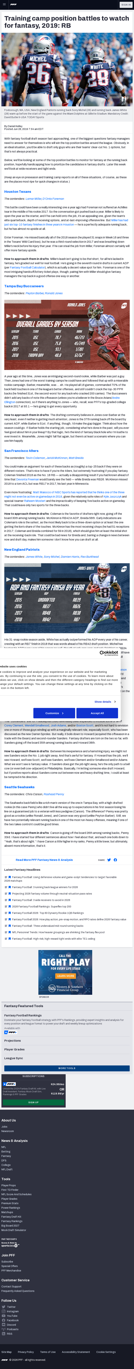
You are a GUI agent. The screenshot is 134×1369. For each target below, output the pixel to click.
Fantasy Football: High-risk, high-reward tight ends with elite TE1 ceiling (49, 938)
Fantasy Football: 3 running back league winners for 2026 (41, 887)
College (6, 1165)
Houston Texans (17, 191)
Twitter (11, 1307)
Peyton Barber (35, 293)
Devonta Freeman (27, 479)
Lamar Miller (33, 198)
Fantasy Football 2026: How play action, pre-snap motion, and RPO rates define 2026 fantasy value (65, 919)
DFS (3, 1160)
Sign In (126, 5)
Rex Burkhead (90, 556)
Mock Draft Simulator (13, 1230)
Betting (5, 1151)
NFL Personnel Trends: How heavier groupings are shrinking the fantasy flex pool (54, 932)
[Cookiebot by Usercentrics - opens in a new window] (114, 653)
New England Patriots (22, 549)
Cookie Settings (106, 1352)
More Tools (66, 1068)
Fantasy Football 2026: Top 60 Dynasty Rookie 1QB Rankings (44, 913)
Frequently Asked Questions (17, 1291)
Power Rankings (10, 1207)
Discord (11, 1325)
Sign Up (33, 1102)
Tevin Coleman (35, 457)
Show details (114, 701)
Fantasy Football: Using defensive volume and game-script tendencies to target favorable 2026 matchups (60, 879)
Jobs (4, 1126)
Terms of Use (48, 1352)
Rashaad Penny (54, 794)
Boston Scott (84, 725)
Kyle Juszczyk (112, 496)
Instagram (13, 1311)
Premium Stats (9, 1203)
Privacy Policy (26, 1352)
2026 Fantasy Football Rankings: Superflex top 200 (37, 906)
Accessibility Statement (76, 1352)
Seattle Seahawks (19, 787)
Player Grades (9, 1199)
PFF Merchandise (11, 1270)
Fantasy (6, 1156)
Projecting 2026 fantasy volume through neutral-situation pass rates (48, 893)
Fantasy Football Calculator (27, 267)
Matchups (7, 1212)
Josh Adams (58, 725)
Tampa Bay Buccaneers (24, 286)
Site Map (6, 1352)
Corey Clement (13, 725)
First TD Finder (9, 1190)
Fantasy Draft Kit (11, 1216)
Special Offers (9, 1266)
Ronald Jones (54, 293)
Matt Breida (76, 457)
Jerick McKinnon (56, 457)
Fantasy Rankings (11, 1221)
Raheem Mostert (35, 500)
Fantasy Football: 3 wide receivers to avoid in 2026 (37, 900)
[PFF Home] (13, 4)
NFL (3, 1147)
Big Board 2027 (10, 1225)
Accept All (109, 712)
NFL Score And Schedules (16, 1194)
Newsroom (7, 1131)
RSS (9, 1333)
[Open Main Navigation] (4, 4)
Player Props (8, 1185)
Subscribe (7, 1261)
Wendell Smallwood (37, 725)
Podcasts (12, 1329)
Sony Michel (52, 556)
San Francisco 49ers (21, 451)
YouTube (12, 1316)
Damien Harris (70, 556)
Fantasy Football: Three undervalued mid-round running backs (43, 926)
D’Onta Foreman (53, 198)
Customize (66, 712)
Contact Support (11, 1286)
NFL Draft (7, 1169)
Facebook (13, 1320)
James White (34, 556)
